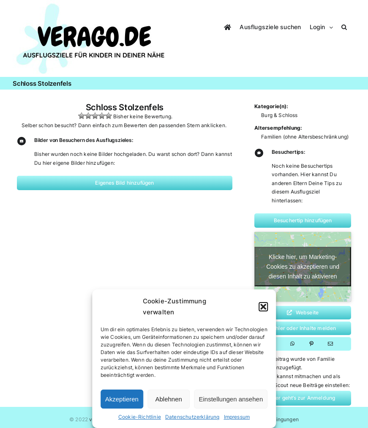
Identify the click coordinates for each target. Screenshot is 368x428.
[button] (263, 307)
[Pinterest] (311, 344)
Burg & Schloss (279, 115)
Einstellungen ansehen (231, 399)
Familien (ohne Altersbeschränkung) (305, 137)
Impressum (237, 417)
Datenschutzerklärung (192, 417)
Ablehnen (168, 399)
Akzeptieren (122, 399)
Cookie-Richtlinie (139, 417)
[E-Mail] (330, 344)
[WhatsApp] (292, 344)
